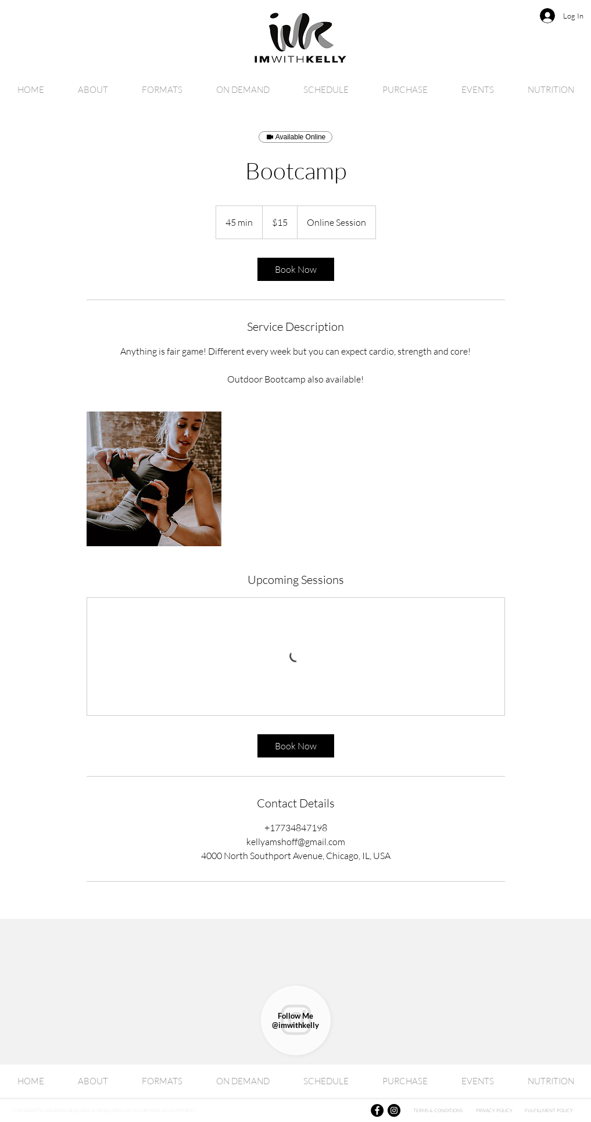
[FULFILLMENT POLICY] (549, 1110)
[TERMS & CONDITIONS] (438, 1110)
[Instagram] (394, 1110)
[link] (295, 269)
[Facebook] (377, 1110)
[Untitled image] (154, 479)
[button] (242, 89)
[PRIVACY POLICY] (494, 1110)
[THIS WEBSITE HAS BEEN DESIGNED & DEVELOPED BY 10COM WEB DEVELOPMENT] (147, 1110)
